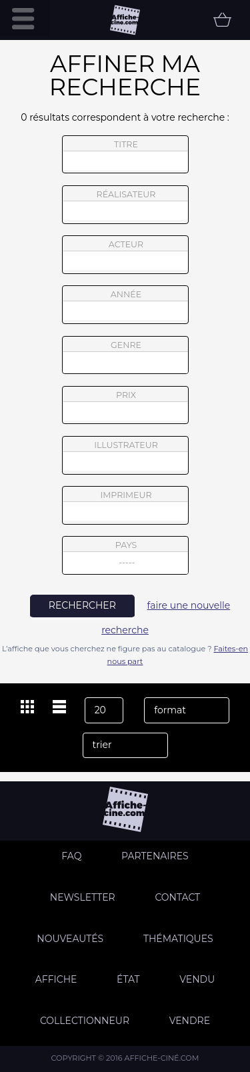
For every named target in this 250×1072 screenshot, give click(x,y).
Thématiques (178, 939)
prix (125, 405)
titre (125, 154)
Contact (177, 897)
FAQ (71, 856)
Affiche (56, 979)
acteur (125, 254)
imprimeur (125, 505)
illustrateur (125, 455)
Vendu (197, 979)
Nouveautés (70, 939)
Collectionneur (84, 1021)
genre (126, 357)
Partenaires (155, 856)
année (125, 304)
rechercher (82, 605)
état (128, 979)
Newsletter (82, 897)
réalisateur (125, 204)
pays (126, 557)
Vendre (189, 1021)
